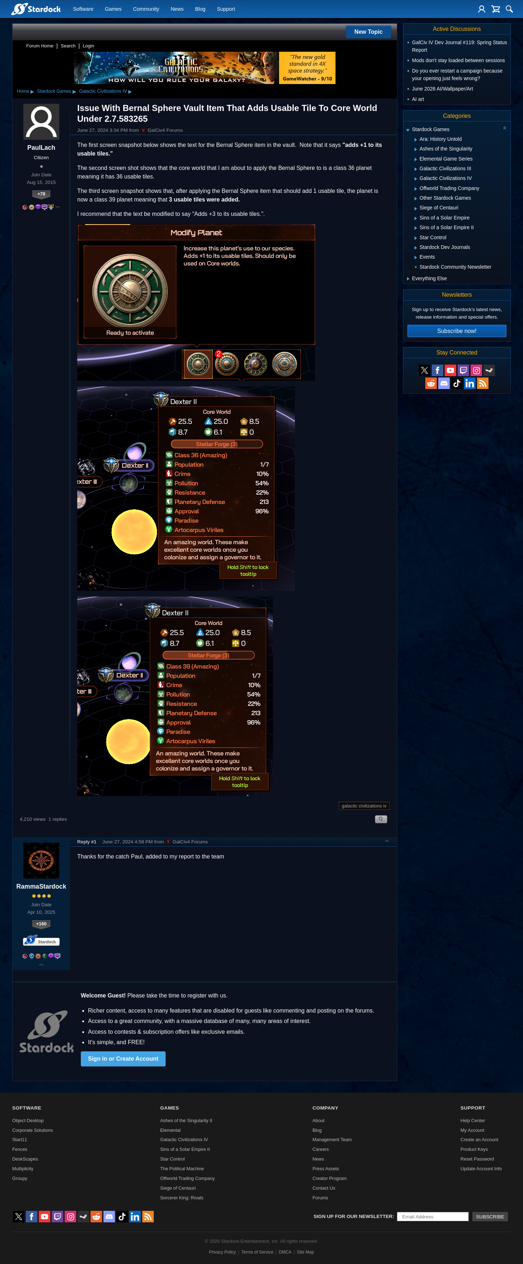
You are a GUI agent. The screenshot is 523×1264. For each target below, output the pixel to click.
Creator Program (330, 1178)
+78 (41, 193)
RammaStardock (41, 886)
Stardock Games (54, 91)
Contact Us (324, 1188)
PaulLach (41, 147)
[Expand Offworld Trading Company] (416, 189)
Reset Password (477, 1159)
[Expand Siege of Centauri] (416, 208)
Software (83, 9)
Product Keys (474, 1149)
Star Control (172, 1159)
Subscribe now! (456, 331)
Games (113, 9)
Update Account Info (481, 1168)
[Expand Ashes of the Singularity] (416, 149)
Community (146, 9)
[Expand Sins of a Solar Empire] (416, 218)
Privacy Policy (222, 1252)
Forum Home (40, 45)
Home (23, 91)
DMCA (285, 1252)
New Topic (369, 32)
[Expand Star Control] (416, 238)
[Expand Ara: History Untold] (416, 140)
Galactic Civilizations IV (103, 91)
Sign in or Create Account (123, 1059)
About (318, 1120)
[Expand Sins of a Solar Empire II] (416, 228)
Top (387, 841)
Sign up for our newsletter (353, 1216)
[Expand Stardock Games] (407, 130)
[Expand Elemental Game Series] (416, 159)
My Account (472, 1130)
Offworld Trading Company (187, 1178)
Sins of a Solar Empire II (185, 1149)
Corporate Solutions (32, 1130)
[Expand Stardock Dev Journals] (416, 248)
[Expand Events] (416, 257)
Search (68, 45)
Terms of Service (257, 1252)
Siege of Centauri (178, 1188)
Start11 (19, 1139)
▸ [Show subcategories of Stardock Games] (74, 91)
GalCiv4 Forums (161, 130)
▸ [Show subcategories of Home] (32, 91)
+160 (41, 923)
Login (88, 45)
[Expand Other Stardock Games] (416, 198)
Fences (19, 1149)
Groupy (19, 1178)
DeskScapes (25, 1159)
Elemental (170, 1130)
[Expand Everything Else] (408, 279)
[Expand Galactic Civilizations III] (416, 169)
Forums (320, 1197)
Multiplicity (22, 1168)
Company (325, 1108)
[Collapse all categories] (504, 127)
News (177, 9)
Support (226, 9)
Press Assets (326, 1168)
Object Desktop (28, 1120)
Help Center (472, 1120)
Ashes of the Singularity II (186, 1120)
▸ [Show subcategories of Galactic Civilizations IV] (130, 91)
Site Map (305, 1252)
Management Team (332, 1139)
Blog (200, 9)
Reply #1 (87, 841)
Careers (321, 1149)
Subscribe (490, 1216)
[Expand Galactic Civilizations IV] (416, 179)
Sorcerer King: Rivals (181, 1197)
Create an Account (479, 1139)
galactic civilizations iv (364, 806)
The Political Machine (182, 1168)
